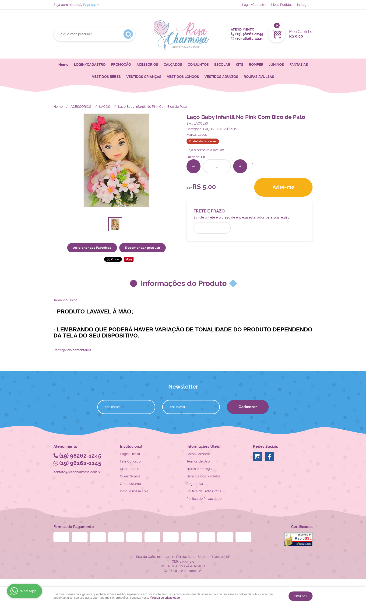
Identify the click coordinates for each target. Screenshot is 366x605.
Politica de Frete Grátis (204, 491)
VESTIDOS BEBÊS (106, 77)
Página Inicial (130, 454)
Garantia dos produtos (204, 476)
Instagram (305, 5)
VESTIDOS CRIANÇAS (143, 77)
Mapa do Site (130, 469)
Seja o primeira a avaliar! (205, 150)
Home (63, 65)
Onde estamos (131, 484)
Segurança (195, 484)
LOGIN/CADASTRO (90, 65)
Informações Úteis (203, 446)
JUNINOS (276, 65)
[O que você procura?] (128, 34)
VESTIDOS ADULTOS (221, 77)
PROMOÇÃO (121, 65)
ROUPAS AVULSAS (259, 77)
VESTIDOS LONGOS (183, 77)
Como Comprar (198, 454)
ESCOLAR (222, 65)
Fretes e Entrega (199, 469)
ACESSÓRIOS (147, 65)
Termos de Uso (198, 461)
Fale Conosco (130, 461)
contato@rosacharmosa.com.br (77, 472)
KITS (239, 65)
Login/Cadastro (254, 5)
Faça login (91, 5)
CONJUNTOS (198, 65)
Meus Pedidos (281, 5)
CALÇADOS (173, 65)
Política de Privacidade (204, 499)
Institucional (131, 446)
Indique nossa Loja (134, 491)
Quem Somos (130, 476)
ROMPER (256, 65)
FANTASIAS (298, 65)
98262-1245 (249, 34)
